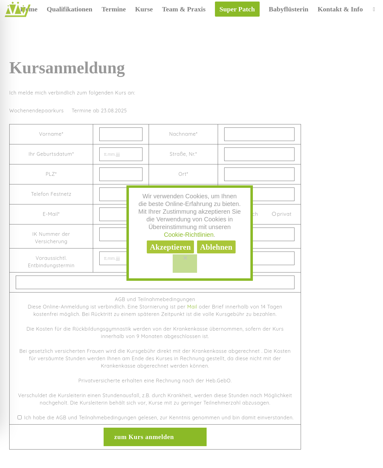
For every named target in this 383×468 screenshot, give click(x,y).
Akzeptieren (170, 247)
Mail (192, 307)
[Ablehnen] (185, 263)
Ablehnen (216, 247)
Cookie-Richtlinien (188, 234)
